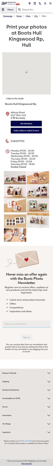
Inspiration (26, 432)
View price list (26, 464)
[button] (45, 3)
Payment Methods (26, 373)
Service (26, 407)
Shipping (26, 382)
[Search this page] (34, 9)
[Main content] (26, 190)
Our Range (26, 424)
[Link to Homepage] (10, 3)
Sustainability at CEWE (26, 398)
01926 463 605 (25, 441)
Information (26, 415)
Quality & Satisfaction (26, 390)
